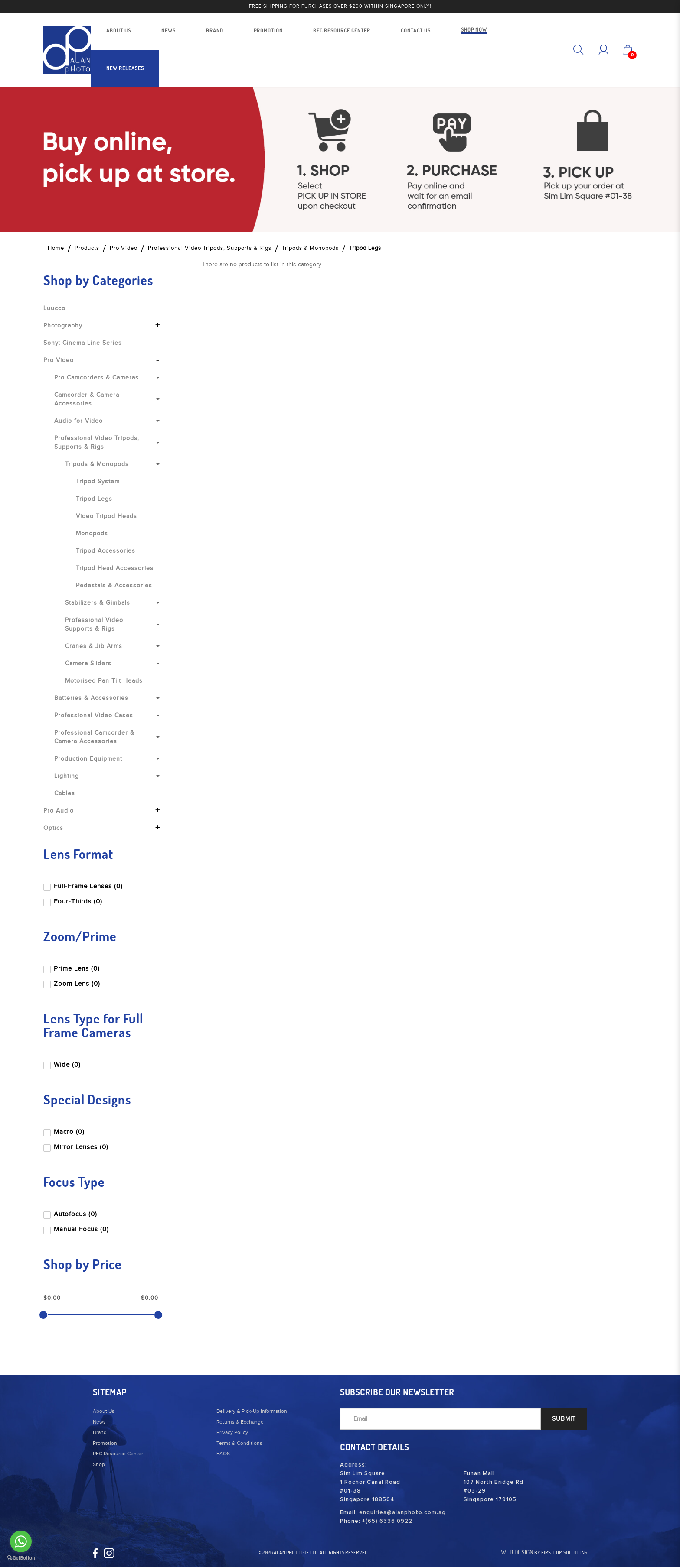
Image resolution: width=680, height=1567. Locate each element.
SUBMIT (564, 1418)
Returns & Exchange (240, 1422)
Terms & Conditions (239, 1443)
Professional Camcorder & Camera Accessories (94, 737)
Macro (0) (65, 1132)
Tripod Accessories (105, 550)
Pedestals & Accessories (114, 585)
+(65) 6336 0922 (387, 1521)
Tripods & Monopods (310, 248)
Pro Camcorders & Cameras (96, 377)
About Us (103, 1411)
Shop (99, 1464)
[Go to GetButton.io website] (21, 1558)
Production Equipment (88, 758)
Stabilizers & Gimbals (97, 602)
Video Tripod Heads (106, 516)
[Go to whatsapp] (21, 1541)
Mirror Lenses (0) (76, 1147)
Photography (62, 325)
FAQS (223, 1453)
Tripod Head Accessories (115, 568)
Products (87, 248)
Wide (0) (63, 1064)
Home (56, 248)
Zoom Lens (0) (72, 983)
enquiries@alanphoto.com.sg (402, 1512)
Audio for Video (78, 421)
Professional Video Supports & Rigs (94, 624)
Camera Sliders (88, 663)
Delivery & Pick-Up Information (251, 1411)
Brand (100, 1432)
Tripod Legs (365, 248)
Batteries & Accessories (91, 698)
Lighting (66, 776)
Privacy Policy (232, 1432)
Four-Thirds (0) (73, 901)
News (99, 1422)
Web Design (517, 1552)
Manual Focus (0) (77, 1229)
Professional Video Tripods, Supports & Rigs (209, 248)
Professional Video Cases (93, 715)
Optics (53, 828)
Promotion (105, 1443)
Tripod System (98, 481)
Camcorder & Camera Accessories (86, 399)
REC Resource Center (118, 1453)
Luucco (54, 308)
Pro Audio (58, 810)
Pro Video (123, 248)
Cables (64, 793)
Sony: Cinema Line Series (82, 343)
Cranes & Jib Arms (93, 646)
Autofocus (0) (71, 1214)
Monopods (92, 533)
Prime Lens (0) (72, 968)
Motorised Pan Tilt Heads (104, 680)
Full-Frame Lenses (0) (84, 886)
